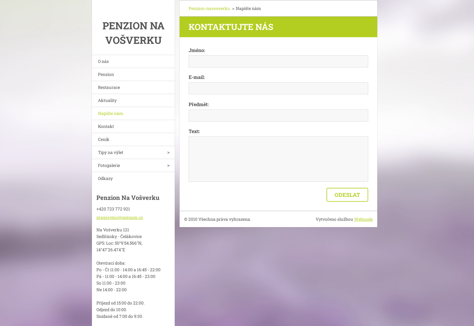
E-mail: (197, 77)
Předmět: (199, 104)
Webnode (363, 219)
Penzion (106, 74)
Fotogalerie (109, 165)
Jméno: (197, 50)
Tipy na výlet (110, 152)
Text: (194, 131)
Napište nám (110, 113)
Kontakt (106, 126)
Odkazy (105, 178)
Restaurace (109, 87)
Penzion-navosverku (209, 8)
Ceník (103, 139)
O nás (103, 61)
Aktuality (107, 100)
